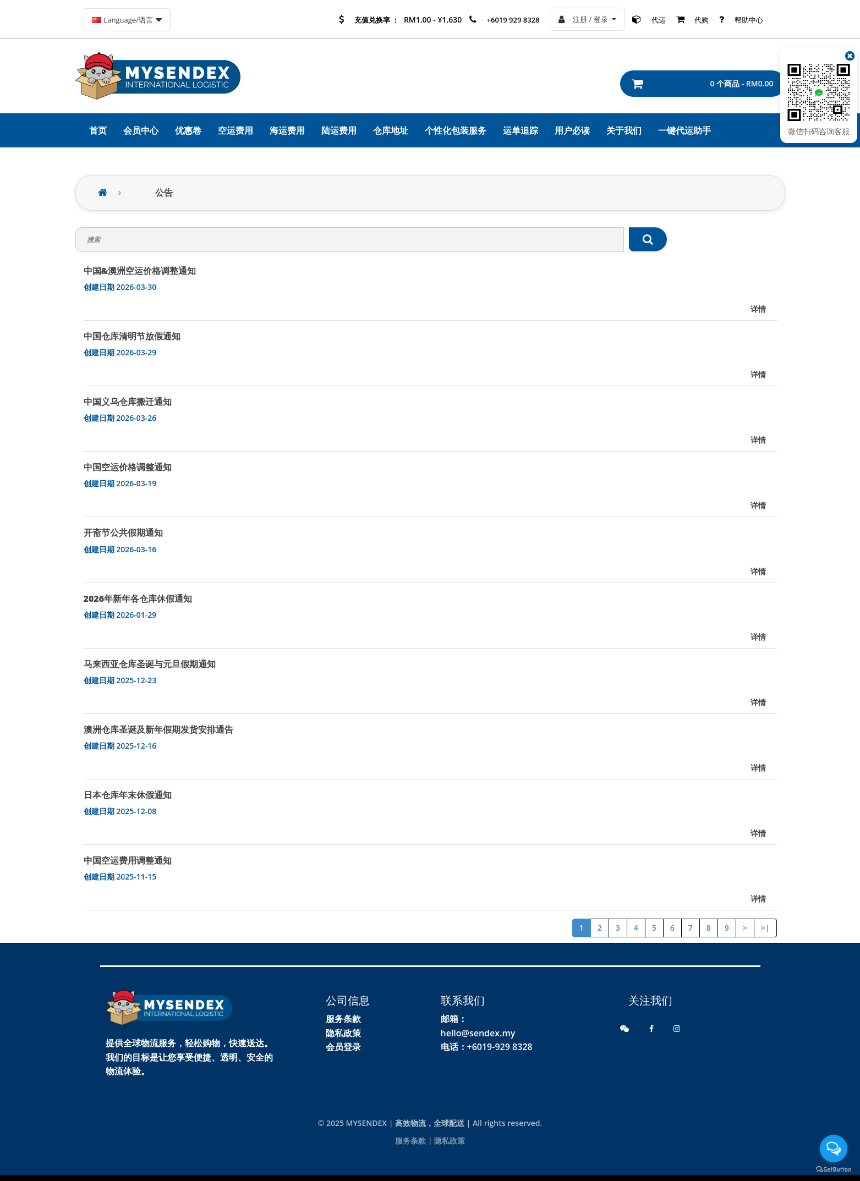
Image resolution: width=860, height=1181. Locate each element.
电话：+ (456, 1047)
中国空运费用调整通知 (128, 860)
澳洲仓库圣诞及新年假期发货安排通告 (158, 729)
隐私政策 (343, 1033)
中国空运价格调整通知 (128, 467)
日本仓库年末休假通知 (128, 795)
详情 (758, 309)
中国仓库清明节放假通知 (132, 336)
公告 (164, 192)
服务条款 (343, 1019)
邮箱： (454, 1019)
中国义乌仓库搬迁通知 (128, 402)
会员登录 (343, 1047)
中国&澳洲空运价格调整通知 (140, 271)
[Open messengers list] (833, 1148)
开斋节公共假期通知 (123, 532)
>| (765, 927)
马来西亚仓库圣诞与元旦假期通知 (150, 664)
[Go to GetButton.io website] (833, 1169)
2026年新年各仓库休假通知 (138, 598)
